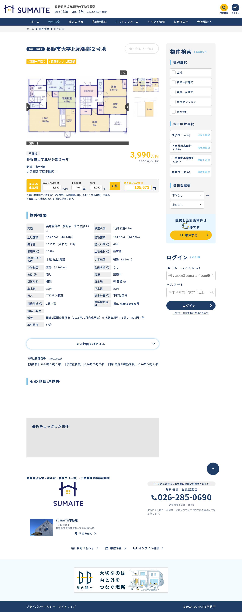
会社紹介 (203, 21)
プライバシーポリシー (41, 606)
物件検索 (54, 21)
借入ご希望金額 (51, 183)
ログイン (189, 305)
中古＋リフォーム (127, 21)
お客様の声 (181, 21)
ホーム (35, 21)
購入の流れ (76, 21)
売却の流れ (99, 21)
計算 (115, 186)
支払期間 (76, 183)
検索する (189, 235)
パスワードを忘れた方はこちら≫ (191, 313)
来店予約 (113, 548)
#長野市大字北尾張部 (62, 61)
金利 (92, 183)
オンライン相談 (146, 548)
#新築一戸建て (37, 61)
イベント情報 (156, 21)
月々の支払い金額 (133, 183)
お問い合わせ (82, 548)
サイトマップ (67, 606)
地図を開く (83, 533)
